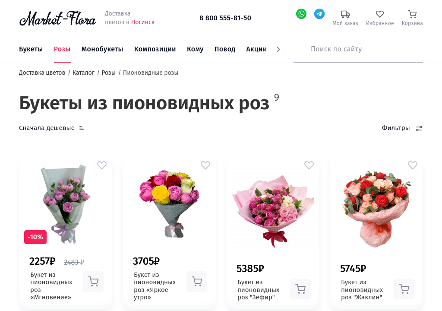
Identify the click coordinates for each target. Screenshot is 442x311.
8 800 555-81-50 (225, 18)
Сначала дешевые (47, 128)
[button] (102, 165)
